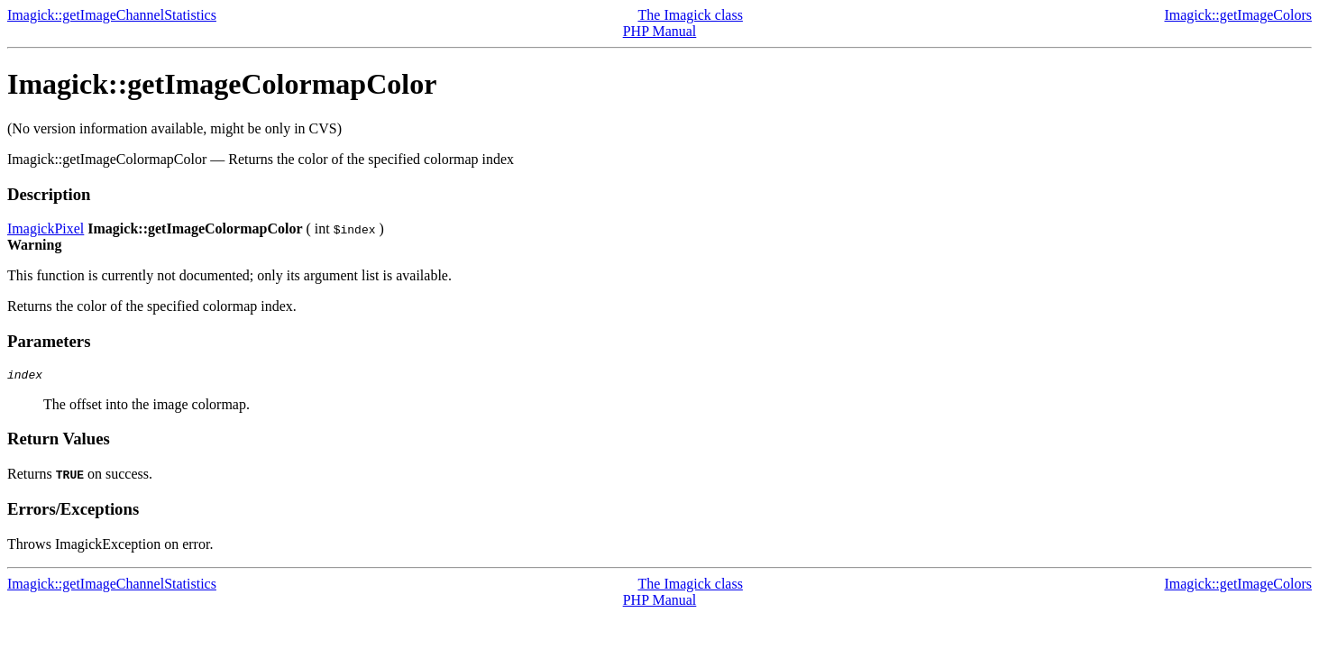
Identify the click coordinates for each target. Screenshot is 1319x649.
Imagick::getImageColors (1238, 15)
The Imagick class (690, 15)
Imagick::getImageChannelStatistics (111, 15)
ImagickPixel (45, 228)
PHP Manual (660, 31)
